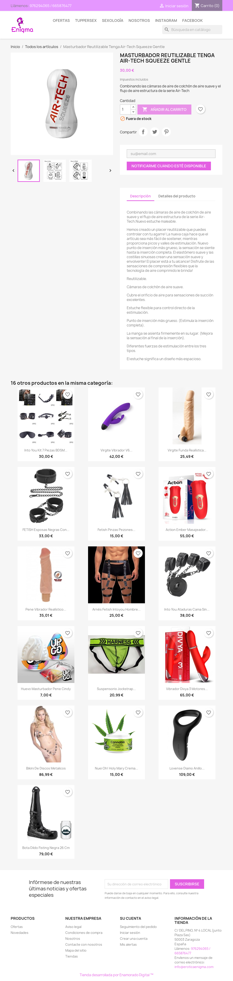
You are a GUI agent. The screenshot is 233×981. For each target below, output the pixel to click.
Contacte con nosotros (83, 944)
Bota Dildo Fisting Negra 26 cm (46, 848)
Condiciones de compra (83, 932)
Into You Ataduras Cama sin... (187, 609)
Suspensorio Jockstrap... (116, 689)
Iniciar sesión (130, 932)
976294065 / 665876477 (50, 5)
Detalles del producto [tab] (176, 196)
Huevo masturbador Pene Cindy (46, 689)
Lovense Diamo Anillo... (187, 768)
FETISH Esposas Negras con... (46, 529)
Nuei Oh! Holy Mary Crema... (116, 768)
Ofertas (61, 20)
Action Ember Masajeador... (187, 529)
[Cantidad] (125, 109)
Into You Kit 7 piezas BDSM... (45, 450)
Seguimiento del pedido (138, 927)
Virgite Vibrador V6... (116, 450)
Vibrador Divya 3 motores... (187, 689)
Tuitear (154, 131)
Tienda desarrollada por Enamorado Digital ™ (116, 975)
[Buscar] (192, 29)
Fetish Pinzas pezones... (116, 529)
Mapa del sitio (75, 950)
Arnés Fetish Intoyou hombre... (116, 609)
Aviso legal (73, 927)
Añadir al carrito (164, 109)
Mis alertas (128, 944)
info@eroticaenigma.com (194, 967)
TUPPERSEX (86, 20)
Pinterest (166, 131)
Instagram (166, 20)
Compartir (143, 131)
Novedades (19, 932)
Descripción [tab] (140, 196)
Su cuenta (130, 918)
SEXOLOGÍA (112, 20)
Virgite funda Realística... (187, 450)
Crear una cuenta (133, 938)
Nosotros (139, 20)
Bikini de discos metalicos (46, 768)
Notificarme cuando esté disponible (169, 165)
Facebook (192, 20)
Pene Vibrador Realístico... (45, 609)
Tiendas (71, 956)
